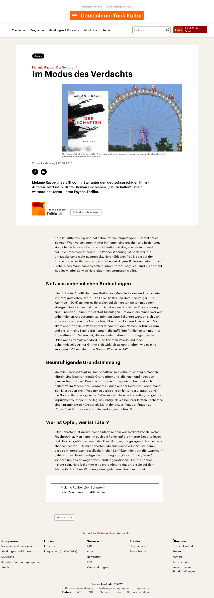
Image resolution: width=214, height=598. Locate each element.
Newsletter (94, 556)
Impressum (142, 588)
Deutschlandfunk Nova (119, 6)
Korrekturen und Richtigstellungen (184, 569)
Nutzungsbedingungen (114, 588)
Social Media (138, 551)
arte (118, 592)
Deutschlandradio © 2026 (107, 584)
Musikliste (90, 30)
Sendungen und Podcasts (17, 551)
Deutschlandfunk (92, 6)
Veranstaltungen (97, 567)
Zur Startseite (64, 517)
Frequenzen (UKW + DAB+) (60, 551)
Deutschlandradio (184, 546)
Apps (90, 551)
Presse (177, 551)
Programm (37, 30)
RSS (89, 562)
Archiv (106, 30)
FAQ (89, 546)
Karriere (177, 556)
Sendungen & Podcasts (64, 30)
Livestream (51, 546)
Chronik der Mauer (139, 592)
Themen (17, 30)
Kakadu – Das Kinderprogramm (21, 562)
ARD (79, 592)
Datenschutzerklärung (79, 588)
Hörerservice (138, 546)
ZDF (90, 592)
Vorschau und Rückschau (17, 546)
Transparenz (180, 562)
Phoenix (104, 592)
